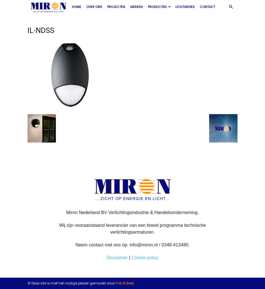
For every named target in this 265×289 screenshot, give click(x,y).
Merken (136, 7)
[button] (230, 7)
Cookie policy (144, 257)
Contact (207, 7)
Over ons (94, 7)
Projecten (116, 7)
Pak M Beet (125, 283)
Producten (159, 7)
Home (76, 7)
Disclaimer (117, 257)
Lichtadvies (185, 7)
